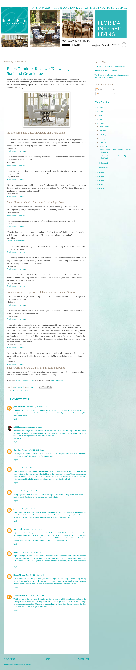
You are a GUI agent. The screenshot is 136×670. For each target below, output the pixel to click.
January (102, 167)
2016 (99, 184)
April (101, 143)
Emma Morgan (19, 575)
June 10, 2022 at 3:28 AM (35, 595)
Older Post (83, 658)
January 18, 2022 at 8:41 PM (31, 427)
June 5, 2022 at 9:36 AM (35, 575)
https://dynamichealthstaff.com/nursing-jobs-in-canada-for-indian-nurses (40, 471)
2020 (99, 123)
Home (47, 658)
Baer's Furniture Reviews (22, 391)
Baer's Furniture (57, 380)
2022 (99, 115)
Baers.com (102, 75)
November (103, 131)
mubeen (17, 491)
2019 (99, 172)
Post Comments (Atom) (22, 664)
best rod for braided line (22, 438)
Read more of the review (16, 151)
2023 (99, 111)
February (102, 163)
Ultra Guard (48, 607)
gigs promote (18, 533)
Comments (101, 94)
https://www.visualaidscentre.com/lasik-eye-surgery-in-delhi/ (35, 512)
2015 (99, 188)
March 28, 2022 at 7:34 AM (33, 529)
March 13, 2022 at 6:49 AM (30, 491)
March (102, 147)
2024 (99, 107)
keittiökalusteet (53, 497)
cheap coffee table (20, 415)
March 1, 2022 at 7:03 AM (28, 468)
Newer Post (10, 658)
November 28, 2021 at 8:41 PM (37, 407)
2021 (99, 119)
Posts (99, 89)
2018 (99, 176)
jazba (16, 468)
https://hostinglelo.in (21, 556)
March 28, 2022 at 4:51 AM (28, 509)
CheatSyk (17, 450)
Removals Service (69, 584)
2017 (99, 180)
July (101, 139)
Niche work (18, 529)
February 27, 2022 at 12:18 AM (33, 450)
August (102, 135)
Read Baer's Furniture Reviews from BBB (110, 66)
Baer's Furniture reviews (24, 380)
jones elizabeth (19, 407)
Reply (16, 419)
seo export (17, 552)
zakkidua (17, 427)
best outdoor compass (46, 436)
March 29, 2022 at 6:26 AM (32, 552)
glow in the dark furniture (44, 456)
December (103, 127)
